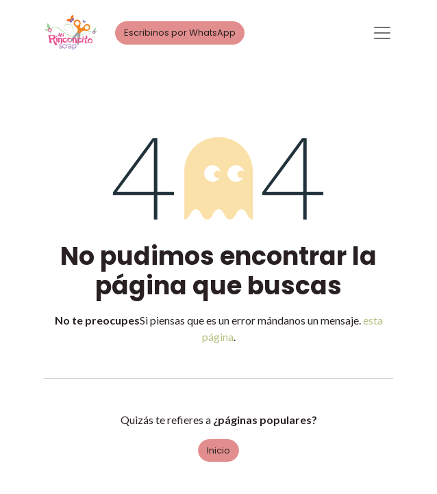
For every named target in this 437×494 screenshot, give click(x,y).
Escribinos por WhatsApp (180, 32)
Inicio (218, 450)
